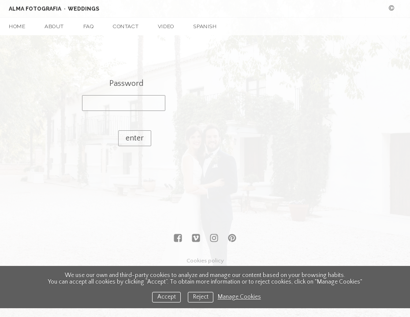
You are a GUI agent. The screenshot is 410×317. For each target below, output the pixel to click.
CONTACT (125, 26)
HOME (17, 26)
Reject (201, 297)
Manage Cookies (239, 297)
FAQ (88, 26)
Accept (166, 297)
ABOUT (54, 26)
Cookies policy (205, 261)
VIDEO (166, 26)
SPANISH (204, 26)
